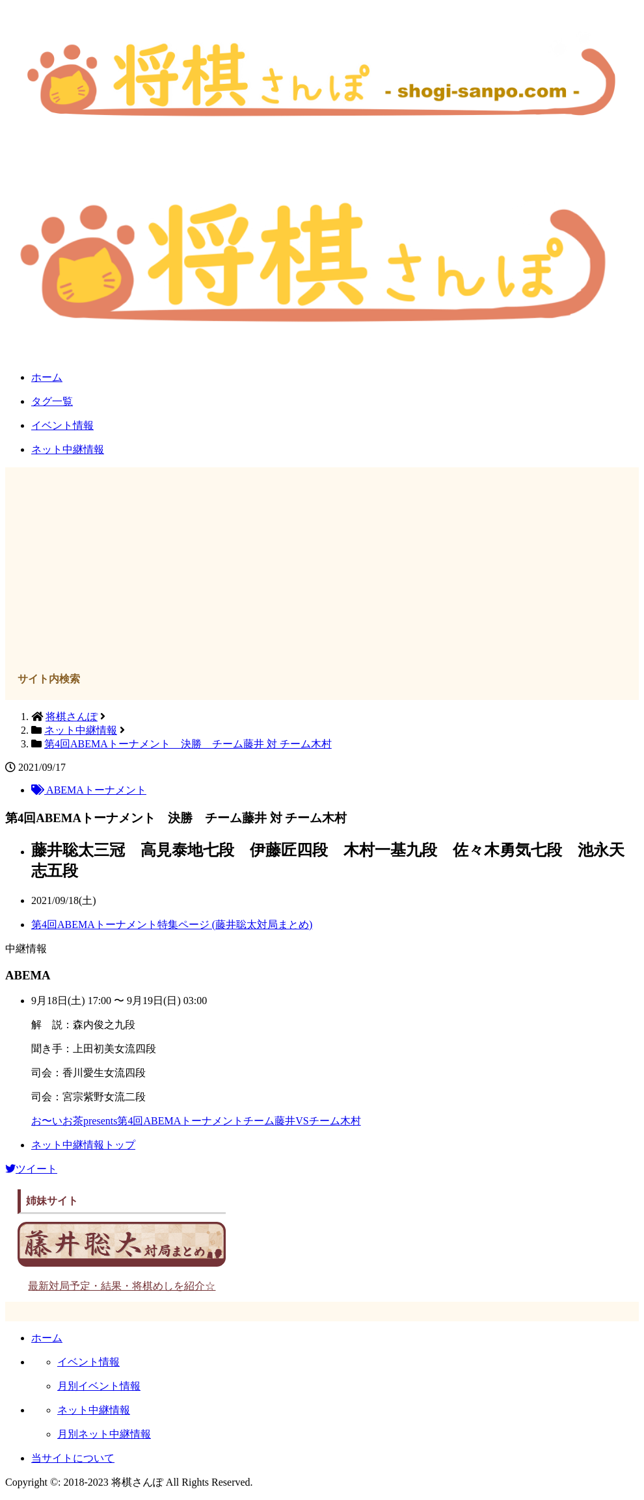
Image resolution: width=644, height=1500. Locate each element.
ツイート (31, 1168)
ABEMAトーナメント (88, 789)
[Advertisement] (322, 571)
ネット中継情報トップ (83, 1144)
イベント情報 (62, 425)
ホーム (46, 377)
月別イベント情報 (99, 1385)
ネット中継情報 (67, 449)
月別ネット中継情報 (104, 1434)
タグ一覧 (52, 401)
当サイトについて (72, 1458)
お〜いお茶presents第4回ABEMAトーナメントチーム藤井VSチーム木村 (196, 1120)
